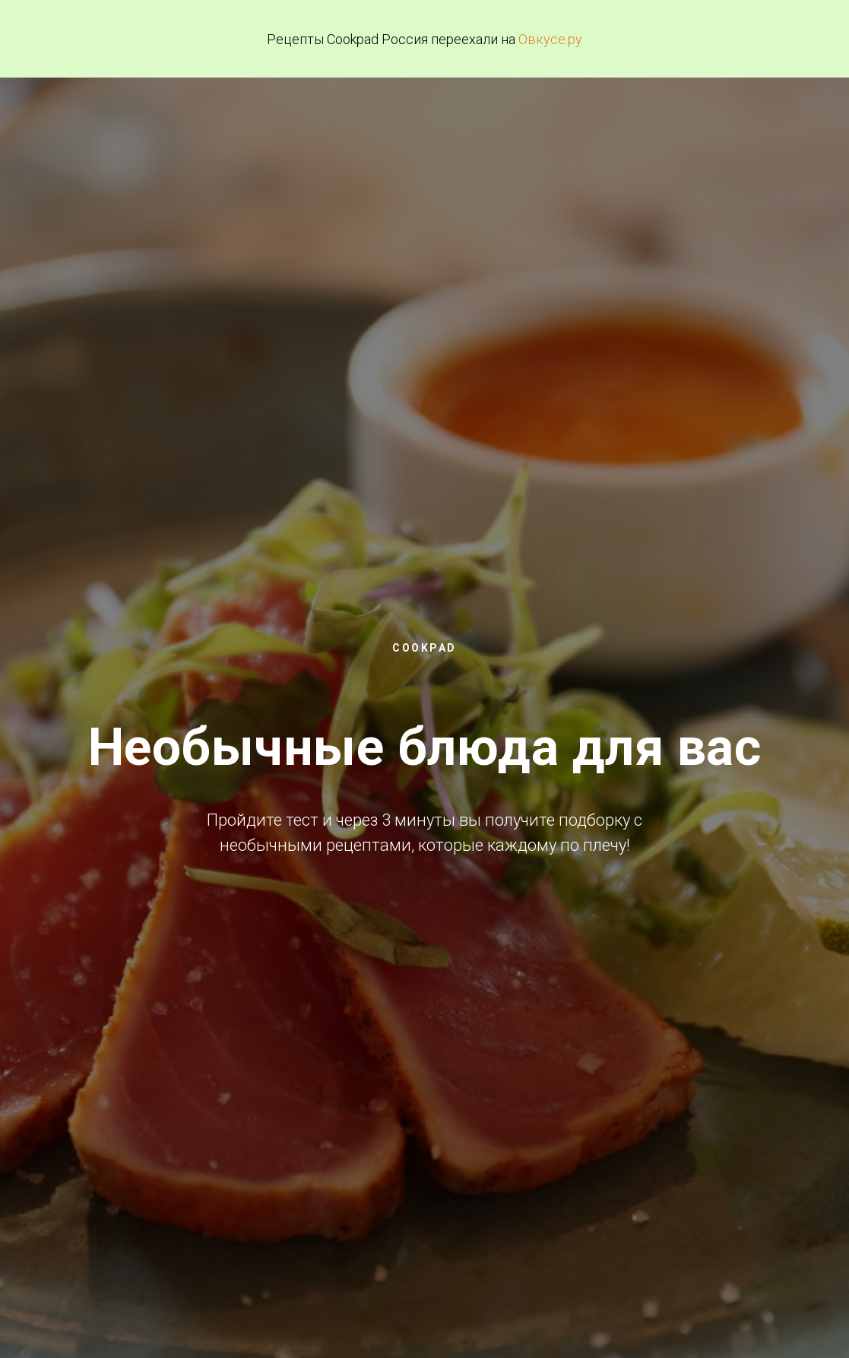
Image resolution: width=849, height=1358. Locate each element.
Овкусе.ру (550, 39)
